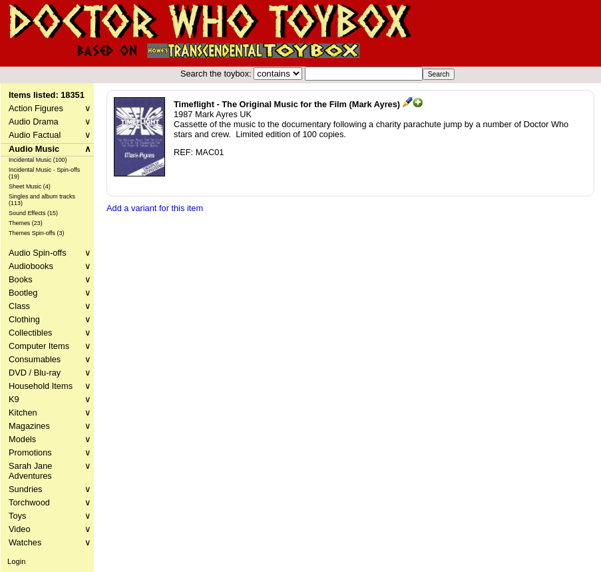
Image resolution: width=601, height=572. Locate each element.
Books (50, 279)
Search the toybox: (217, 74)
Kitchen (50, 413)
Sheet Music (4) (30, 186)
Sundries (50, 489)
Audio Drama (50, 122)
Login (16, 561)
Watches (50, 542)
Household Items (50, 386)
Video (50, 529)
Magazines (50, 426)
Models (50, 439)
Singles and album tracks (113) (42, 199)
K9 (50, 399)
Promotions (50, 452)
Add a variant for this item (154, 208)
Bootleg (50, 293)
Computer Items (50, 346)
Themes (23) (26, 223)
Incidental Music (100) (38, 159)
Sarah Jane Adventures (50, 471)
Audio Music (50, 149)
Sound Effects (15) (33, 213)
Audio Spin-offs (50, 253)
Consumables (50, 359)
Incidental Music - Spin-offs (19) (44, 173)
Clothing (50, 319)
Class (50, 306)
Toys (50, 516)
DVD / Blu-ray (50, 373)
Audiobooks (50, 266)
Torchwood (50, 502)
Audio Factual (50, 135)
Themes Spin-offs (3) (36, 233)
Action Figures (50, 108)
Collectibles (50, 333)
